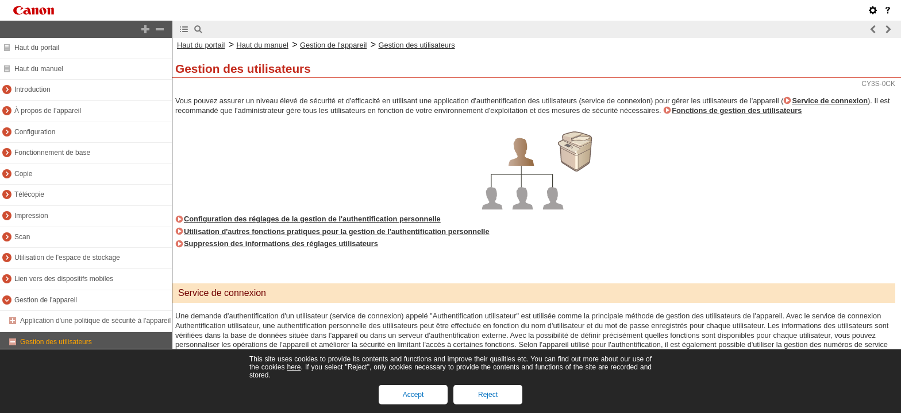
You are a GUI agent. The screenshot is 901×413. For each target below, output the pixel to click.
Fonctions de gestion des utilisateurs (737, 110)
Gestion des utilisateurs (56, 342)
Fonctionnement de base (52, 153)
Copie (23, 174)
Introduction (32, 89)
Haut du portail (36, 48)
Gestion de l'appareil (45, 300)
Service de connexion (830, 100)
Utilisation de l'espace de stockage (67, 258)
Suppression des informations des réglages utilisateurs (281, 243)
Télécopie (29, 194)
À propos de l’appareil (47, 111)
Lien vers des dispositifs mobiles (63, 279)
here (294, 367)
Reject (488, 395)
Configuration (34, 132)
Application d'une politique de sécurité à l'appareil (95, 321)
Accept (413, 395)
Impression (31, 216)
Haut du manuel (38, 69)
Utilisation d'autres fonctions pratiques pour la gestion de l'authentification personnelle (337, 231)
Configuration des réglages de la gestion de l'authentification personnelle (312, 219)
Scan (22, 237)
